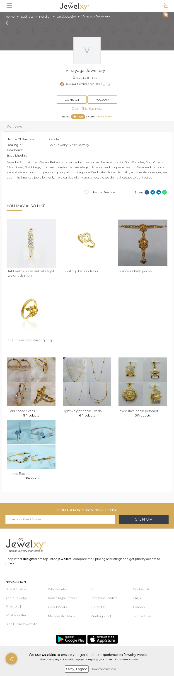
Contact (72, 99)
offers (9, 563)
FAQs (137, 598)
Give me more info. (104, 669)
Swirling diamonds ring (81, 271)
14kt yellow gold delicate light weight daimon (31, 273)
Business (27, 16)
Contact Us (141, 589)
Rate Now (104, 116)
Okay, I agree (76, 669)
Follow (102, 99)
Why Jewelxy (57, 589)
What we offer (15, 615)
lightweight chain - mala (83, 411)
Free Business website (21, 624)
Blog (93, 589)
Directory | (13, 606)
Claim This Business (87, 109)
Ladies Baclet (18, 474)
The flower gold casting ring (30, 340)
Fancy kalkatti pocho (135, 271)
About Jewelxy (16, 598)
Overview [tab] (14, 127)
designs (29, 559)
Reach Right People (62, 598)
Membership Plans (61, 616)
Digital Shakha (16, 589)
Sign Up (143, 519)
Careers (139, 607)
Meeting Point (100, 616)
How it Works (57, 607)
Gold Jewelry (66, 16)
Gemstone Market (103, 598)
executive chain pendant (138, 411)
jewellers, (65, 559)
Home (10, 16)
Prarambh (97, 607)
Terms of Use (142, 616)
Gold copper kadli (21, 411)
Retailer (45, 16)
